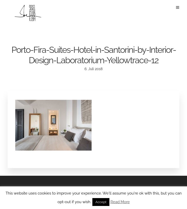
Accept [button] (100, 202)
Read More (120, 202)
